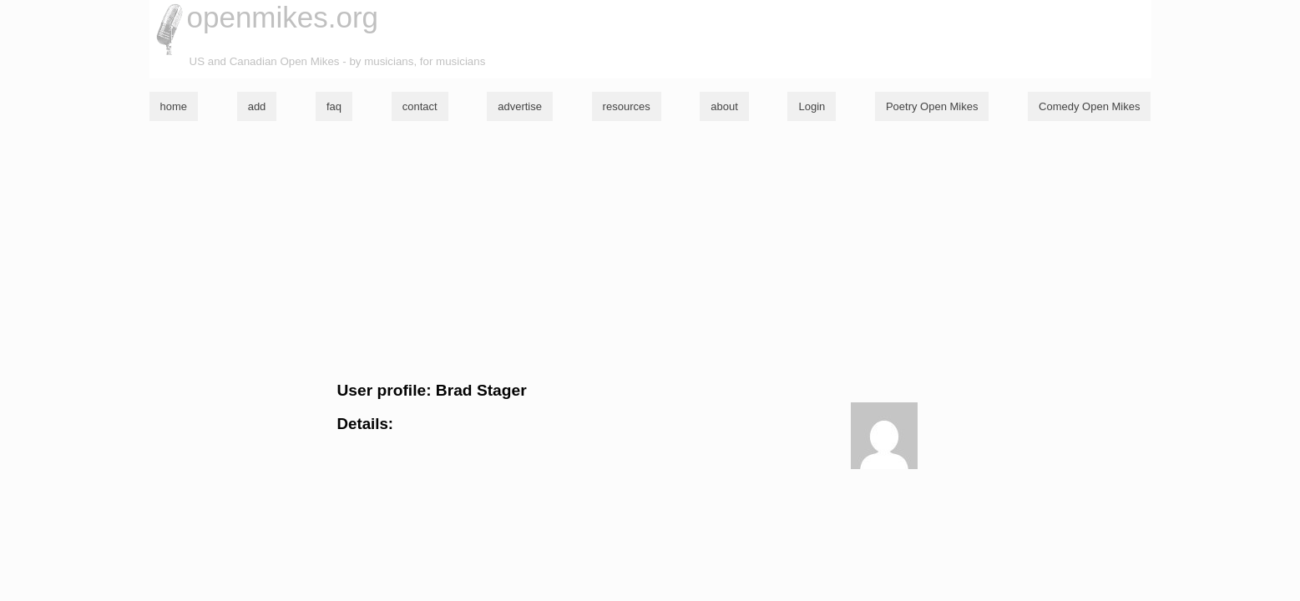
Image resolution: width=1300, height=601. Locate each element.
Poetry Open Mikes (932, 106)
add (257, 106)
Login (811, 106)
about (724, 106)
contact (420, 106)
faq (333, 106)
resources (626, 106)
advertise (520, 106)
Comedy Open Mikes (1089, 106)
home (174, 106)
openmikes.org (283, 17)
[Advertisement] (650, 251)
